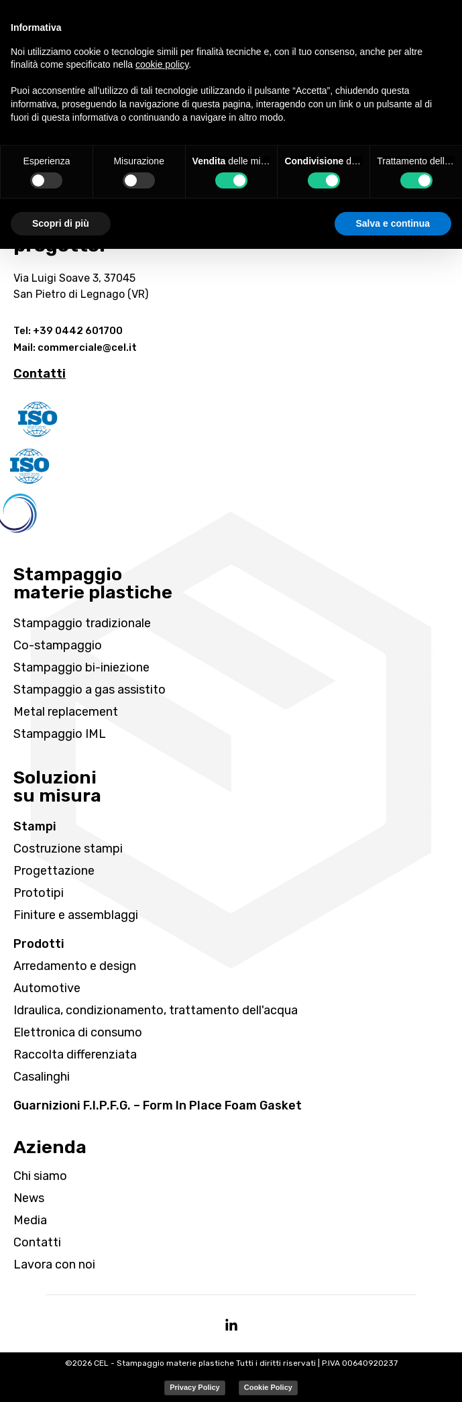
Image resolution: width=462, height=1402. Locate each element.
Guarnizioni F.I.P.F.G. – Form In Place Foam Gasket (157, 1105)
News (28, 1198)
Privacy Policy (195, 1387)
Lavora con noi (54, 1264)
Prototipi (38, 892)
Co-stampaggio (57, 645)
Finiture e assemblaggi (75, 915)
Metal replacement (65, 711)
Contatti (37, 1242)
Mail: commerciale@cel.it (75, 347)
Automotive (46, 988)
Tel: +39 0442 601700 (68, 331)
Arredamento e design (74, 966)
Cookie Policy (268, 1387)
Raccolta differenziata (75, 1054)
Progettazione (54, 870)
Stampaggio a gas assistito (89, 689)
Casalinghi (41, 1076)
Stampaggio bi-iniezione (81, 667)
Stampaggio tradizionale (82, 623)
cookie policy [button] (161, 64)
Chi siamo (40, 1176)
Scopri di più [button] (60, 223)
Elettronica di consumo (77, 1032)
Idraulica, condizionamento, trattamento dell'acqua (155, 1010)
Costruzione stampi (68, 848)
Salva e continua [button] (393, 223)
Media (30, 1220)
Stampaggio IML (59, 733)
